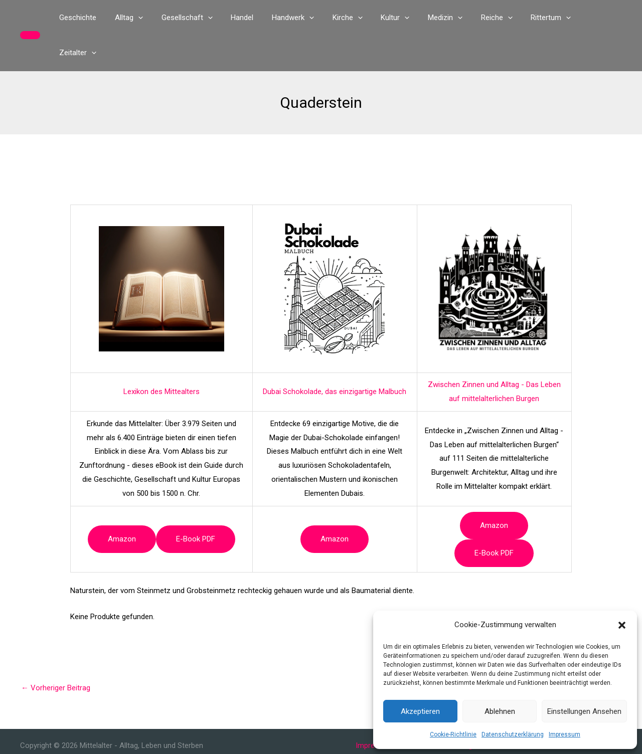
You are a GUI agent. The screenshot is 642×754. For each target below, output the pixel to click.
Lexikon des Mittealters (161, 356)
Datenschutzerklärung (513, 734)
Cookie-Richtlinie (453, 734)
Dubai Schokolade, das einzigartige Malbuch (334, 356)
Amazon (122, 503)
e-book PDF (195, 503)
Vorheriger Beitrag (55, 652)
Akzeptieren (420, 711)
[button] (622, 625)
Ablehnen (500, 711)
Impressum (564, 734)
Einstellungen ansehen (584, 711)
